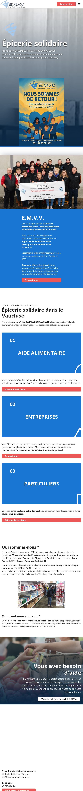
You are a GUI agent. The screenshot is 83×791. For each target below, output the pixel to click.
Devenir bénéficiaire (15, 389)
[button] (79, 4)
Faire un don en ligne (15, 520)
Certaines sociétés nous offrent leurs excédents (26, 620)
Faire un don (66, 4)
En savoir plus (31, 280)
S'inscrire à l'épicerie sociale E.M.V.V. (59, 699)
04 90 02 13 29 (8, 785)
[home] (12, 4)
